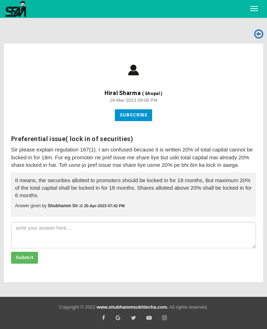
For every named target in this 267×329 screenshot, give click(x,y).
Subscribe (133, 115)
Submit (24, 257)
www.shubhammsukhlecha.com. (132, 307)
